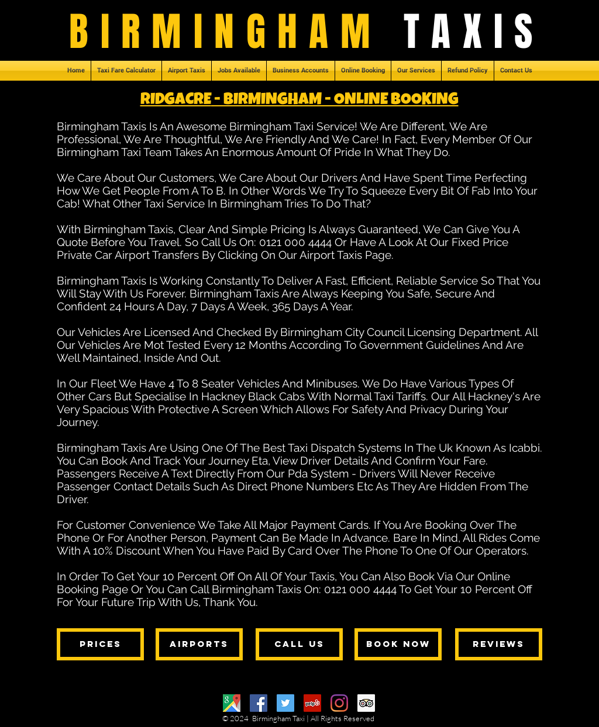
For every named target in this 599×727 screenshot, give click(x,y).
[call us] (299, 644)
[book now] (398, 644)
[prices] (100, 644)
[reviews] (498, 644)
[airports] (199, 644)
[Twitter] (285, 703)
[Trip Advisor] (366, 703)
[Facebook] (258, 703)
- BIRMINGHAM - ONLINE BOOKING (335, 100)
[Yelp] (312, 703)
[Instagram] (339, 703)
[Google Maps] (231, 703)
